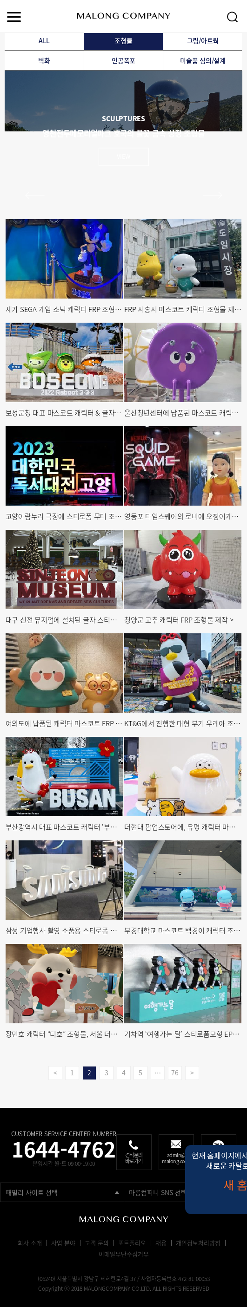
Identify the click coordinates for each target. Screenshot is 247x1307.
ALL (44, 40)
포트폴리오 (132, 1242)
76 (175, 1072)
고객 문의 (97, 1242)
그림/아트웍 (203, 40)
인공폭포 (123, 60)
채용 (161, 1242)
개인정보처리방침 (198, 1242)
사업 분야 (63, 1242)
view (123, 156)
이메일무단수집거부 (124, 1253)
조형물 (123, 40)
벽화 (44, 60)
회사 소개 (30, 1242)
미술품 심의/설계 (203, 60)
